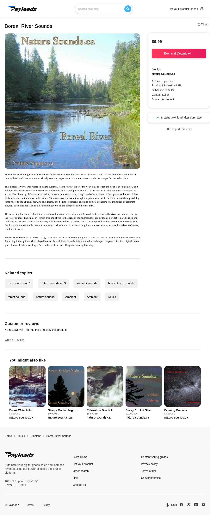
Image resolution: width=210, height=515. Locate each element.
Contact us (79, 484)
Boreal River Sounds (58, 435)
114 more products (163, 81)
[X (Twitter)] (188, 504)
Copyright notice (151, 477)
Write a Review (14, 339)
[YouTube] (203, 504)
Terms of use (149, 470)
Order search (81, 470)
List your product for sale (186, 9)
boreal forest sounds (121, 283)
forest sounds (16, 296)
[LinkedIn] (196, 504)
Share (202, 24)
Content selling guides (154, 457)
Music (112, 296)
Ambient (70, 296)
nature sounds (45, 296)
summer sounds (87, 283)
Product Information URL (167, 85)
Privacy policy (149, 464)
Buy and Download (179, 53)
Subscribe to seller (163, 90)
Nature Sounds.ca (163, 73)
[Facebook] (181, 504)
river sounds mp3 (19, 283)
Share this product (163, 99)
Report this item (179, 129)
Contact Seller (160, 94)
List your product (83, 464)
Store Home (80, 457)
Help (75, 477)
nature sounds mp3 (53, 283)
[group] (27, 393)
